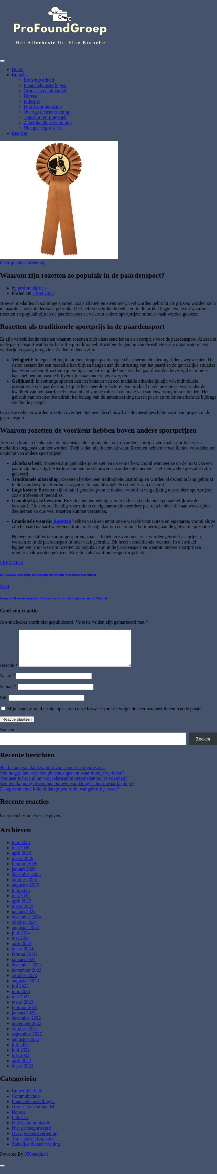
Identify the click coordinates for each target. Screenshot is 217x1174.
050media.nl (36, 1161)
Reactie (9, 672)
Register (19, 133)
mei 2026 (21, 854)
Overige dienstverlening (46, 111)
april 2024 (21, 950)
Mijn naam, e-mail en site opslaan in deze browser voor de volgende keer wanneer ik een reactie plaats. (105, 715)
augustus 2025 (25, 892)
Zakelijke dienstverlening (48, 122)
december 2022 (26, 1025)
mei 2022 (21, 1062)
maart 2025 (22, 913)
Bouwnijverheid (39, 80)
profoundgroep (32, 287)
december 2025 (26, 881)
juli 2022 (20, 1051)
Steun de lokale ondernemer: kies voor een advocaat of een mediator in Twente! (53, 598)
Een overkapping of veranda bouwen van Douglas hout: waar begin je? (67, 790)
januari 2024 (23, 966)
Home (17, 69)
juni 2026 (21, 849)
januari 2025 (23, 918)
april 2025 (21, 908)
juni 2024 (21, 939)
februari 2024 (24, 961)
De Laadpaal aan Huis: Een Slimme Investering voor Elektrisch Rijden (48, 574)
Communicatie (26, 1103)
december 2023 (26, 971)
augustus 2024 (25, 934)
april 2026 (21, 860)
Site (3, 704)
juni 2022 (21, 1057)
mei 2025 (21, 902)
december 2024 (26, 923)
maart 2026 (22, 865)
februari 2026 (24, 870)
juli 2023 (20, 993)
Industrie (32, 101)
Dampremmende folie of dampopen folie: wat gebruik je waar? (59, 795)
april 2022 (21, 1067)
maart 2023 (22, 1009)
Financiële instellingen (45, 85)
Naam (7, 682)
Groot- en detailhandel (45, 90)
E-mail (8, 693)
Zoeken (7, 736)
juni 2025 (21, 897)
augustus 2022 (25, 1046)
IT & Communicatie (43, 106)
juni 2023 (21, 998)
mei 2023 (21, 1003)
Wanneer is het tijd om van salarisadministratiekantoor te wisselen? (63, 785)
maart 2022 (22, 1073)
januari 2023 (23, 1019)
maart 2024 (22, 955)
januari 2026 (23, 876)
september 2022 (27, 1041)
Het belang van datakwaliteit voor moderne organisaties (52, 774)
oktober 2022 (24, 1035)
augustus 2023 (25, 987)
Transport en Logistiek (45, 117)
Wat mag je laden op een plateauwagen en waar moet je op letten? (62, 779)
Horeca (30, 95)
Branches (21, 74)
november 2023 (26, 977)
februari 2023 (24, 1014)
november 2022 (26, 1030)
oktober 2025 (24, 886)
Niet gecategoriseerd (43, 127)
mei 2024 (21, 945)
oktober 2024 (24, 929)
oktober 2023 (24, 982)
